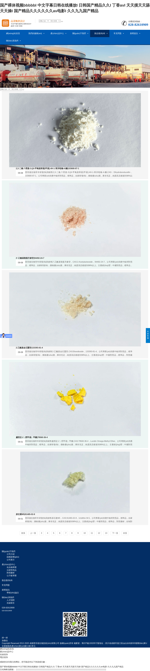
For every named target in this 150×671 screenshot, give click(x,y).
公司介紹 (11, 554)
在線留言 (11, 603)
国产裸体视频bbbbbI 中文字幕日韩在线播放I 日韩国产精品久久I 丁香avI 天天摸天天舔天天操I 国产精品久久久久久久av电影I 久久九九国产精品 (61, 667)
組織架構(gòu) (13, 557)
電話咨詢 (4, 657)
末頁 (125, 533)
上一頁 (33, 533)
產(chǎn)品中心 (57, 33)
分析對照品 (11, 570)
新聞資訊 (134, 33)
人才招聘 (11, 600)
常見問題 (117, 33)
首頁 (23, 533)
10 (85, 533)
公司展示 (11, 560)
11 (92, 533)
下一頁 (115, 533)
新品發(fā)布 (99, 33)
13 (106, 533)
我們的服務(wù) (35, 33)
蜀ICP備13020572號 (90, 643)
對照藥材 (11, 573)
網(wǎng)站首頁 (13, 33)
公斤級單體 (11, 576)
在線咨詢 (4, 654)
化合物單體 (11, 567)
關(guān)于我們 (79, 33)
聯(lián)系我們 (12, 41)
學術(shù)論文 (13, 593)
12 (99, 533)
